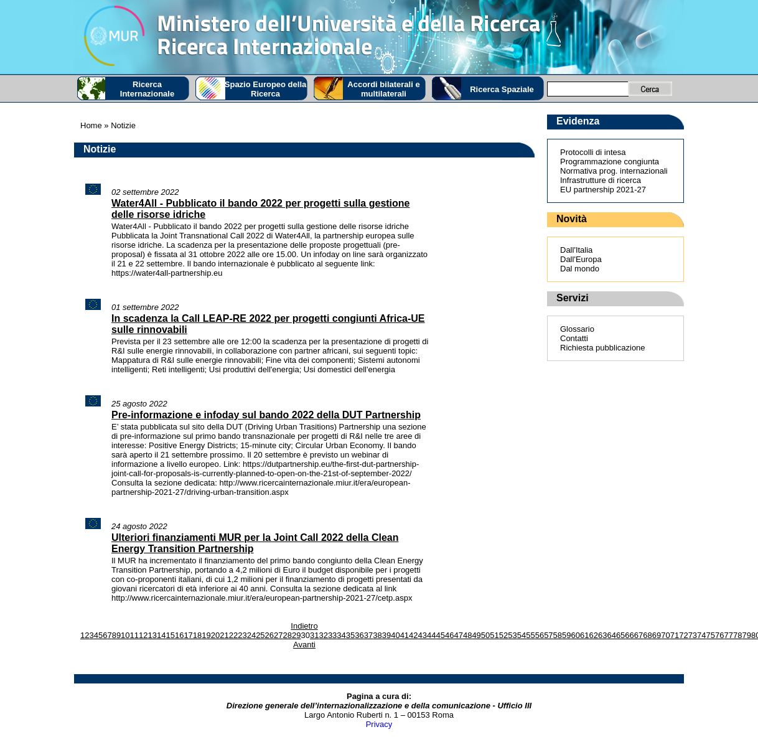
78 (737, 635)
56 (539, 635)
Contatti (574, 338)
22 (233, 635)
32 (323, 635)
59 (566, 635)
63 (602, 635)
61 (584, 635)
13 (152, 635)
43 (422, 635)
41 (404, 635)
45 (440, 635)
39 (386, 635)
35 (350, 635)
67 (638, 635)
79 (746, 635)
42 (413, 635)
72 (683, 635)
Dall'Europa (581, 259)
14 (161, 635)
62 (593, 635)
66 (629, 635)
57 (548, 635)
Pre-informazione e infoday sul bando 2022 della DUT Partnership (266, 415)
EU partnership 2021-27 (603, 189)
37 (368, 635)
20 (215, 635)
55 (530, 635)
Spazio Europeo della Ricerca (265, 89)
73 (692, 635)
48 (467, 635)
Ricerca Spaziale (502, 89)
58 (557, 635)
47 (458, 635)
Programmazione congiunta (609, 161)
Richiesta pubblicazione (602, 347)
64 (611, 635)
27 (278, 635)
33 (332, 635)
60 (575, 635)
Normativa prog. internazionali (614, 171)
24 (251, 635)
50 (485, 635)
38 (377, 635)
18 (197, 635)
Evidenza (577, 121)
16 (179, 635)
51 (494, 635)
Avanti (304, 644)
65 (620, 635)
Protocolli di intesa (593, 152)
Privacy (379, 724)
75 (710, 635)
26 (269, 635)
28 (287, 635)
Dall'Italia (576, 250)
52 (503, 635)
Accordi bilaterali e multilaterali (383, 89)
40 (395, 635)
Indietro (304, 626)
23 (242, 635)
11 (134, 635)
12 (143, 635)
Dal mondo (579, 268)
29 (296, 635)
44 (431, 635)
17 (188, 635)
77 (728, 635)
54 (521, 635)
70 (665, 635)
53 (512, 635)
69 (656, 635)
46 (449, 635)
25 (260, 635)
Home (91, 125)
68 (647, 635)
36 (359, 635)
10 (125, 635)
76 (719, 635)
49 (476, 635)
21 (224, 635)
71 (674, 635)
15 (170, 635)
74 (701, 635)
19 (206, 635)
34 (341, 635)
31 (314, 635)
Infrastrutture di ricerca (600, 180)
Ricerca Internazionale (147, 89)
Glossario (577, 329)
